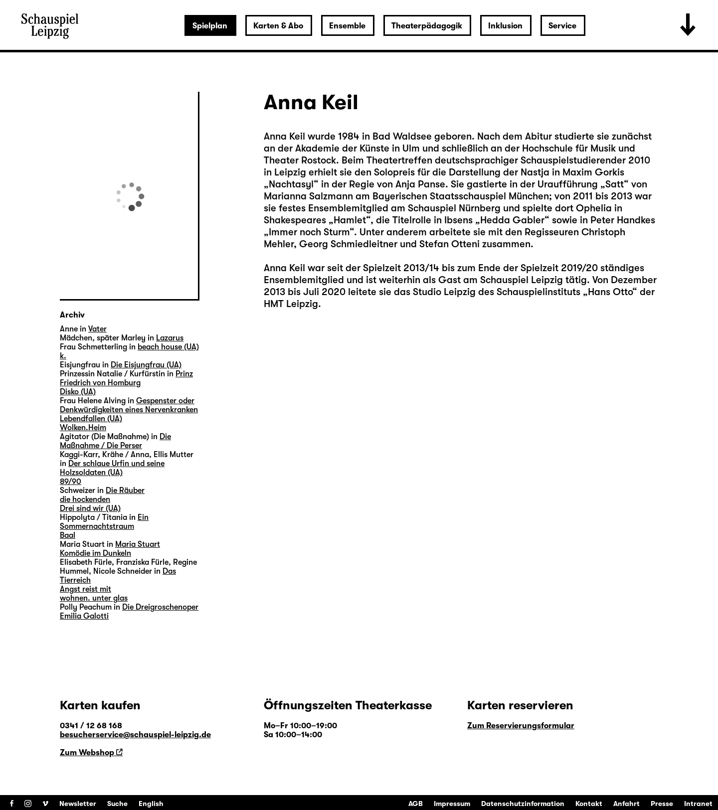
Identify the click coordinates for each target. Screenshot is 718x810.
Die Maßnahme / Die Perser (115, 441)
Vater (97, 328)
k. (63, 355)
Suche (117, 804)
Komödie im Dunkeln (95, 553)
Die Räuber (125, 490)
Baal (67, 535)
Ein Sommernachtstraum (104, 522)
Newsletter (77, 804)
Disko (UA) (78, 391)
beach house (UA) (168, 346)
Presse (662, 804)
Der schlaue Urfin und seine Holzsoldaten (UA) (112, 468)
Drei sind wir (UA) (90, 508)
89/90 (70, 481)
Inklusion (505, 25)
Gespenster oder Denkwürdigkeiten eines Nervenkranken (129, 405)
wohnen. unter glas (94, 598)
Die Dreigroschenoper (160, 607)
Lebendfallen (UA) (91, 418)
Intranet (698, 804)
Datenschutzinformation (522, 804)
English (151, 804)
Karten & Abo (278, 25)
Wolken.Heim (83, 427)
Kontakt (588, 804)
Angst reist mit (85, 589)
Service (562, 25)
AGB (415, 804)
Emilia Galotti (84, 616)
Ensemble (347, 25)
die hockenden (85, 499)
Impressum (452, 804)
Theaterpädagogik (426, 25)
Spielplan (209, 25)
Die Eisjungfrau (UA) (146, 364)
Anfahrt (626, 804)
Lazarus (169, 337)
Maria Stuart (137, 544)
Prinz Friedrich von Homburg (126, 378)
